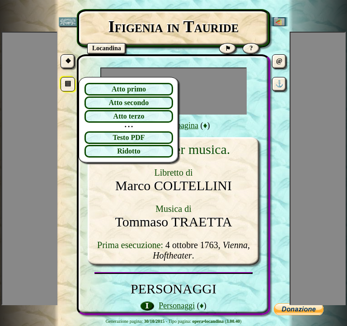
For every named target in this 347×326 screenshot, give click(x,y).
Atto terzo (129, 116)
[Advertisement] (318, 168)
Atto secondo (129, 102)
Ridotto (129, 151)
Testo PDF (129, 137)
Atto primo (129, 89)
